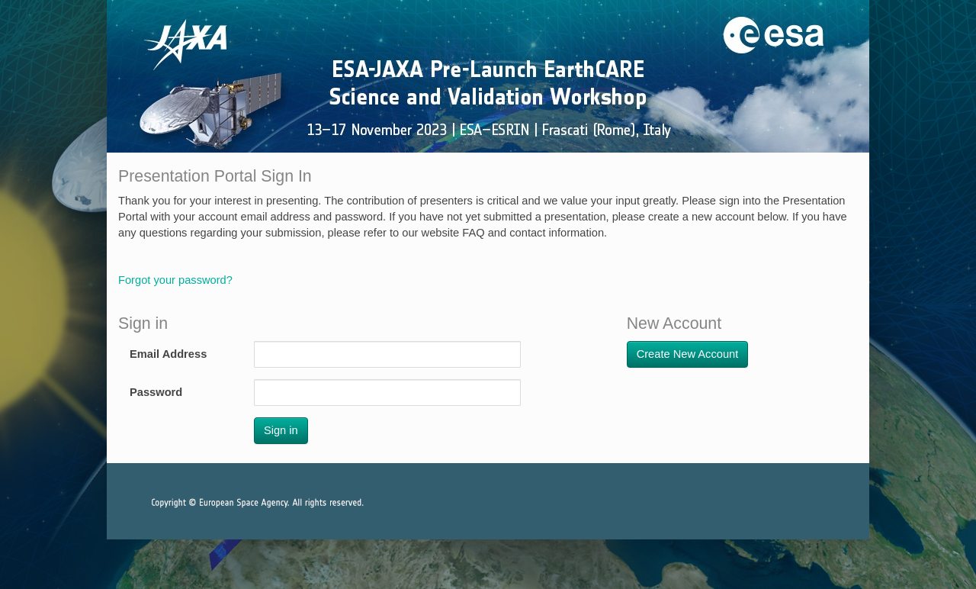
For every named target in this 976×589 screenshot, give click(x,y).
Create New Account (688, 354)
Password (156, 392)
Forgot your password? (175, 280)
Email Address (168, 354)
